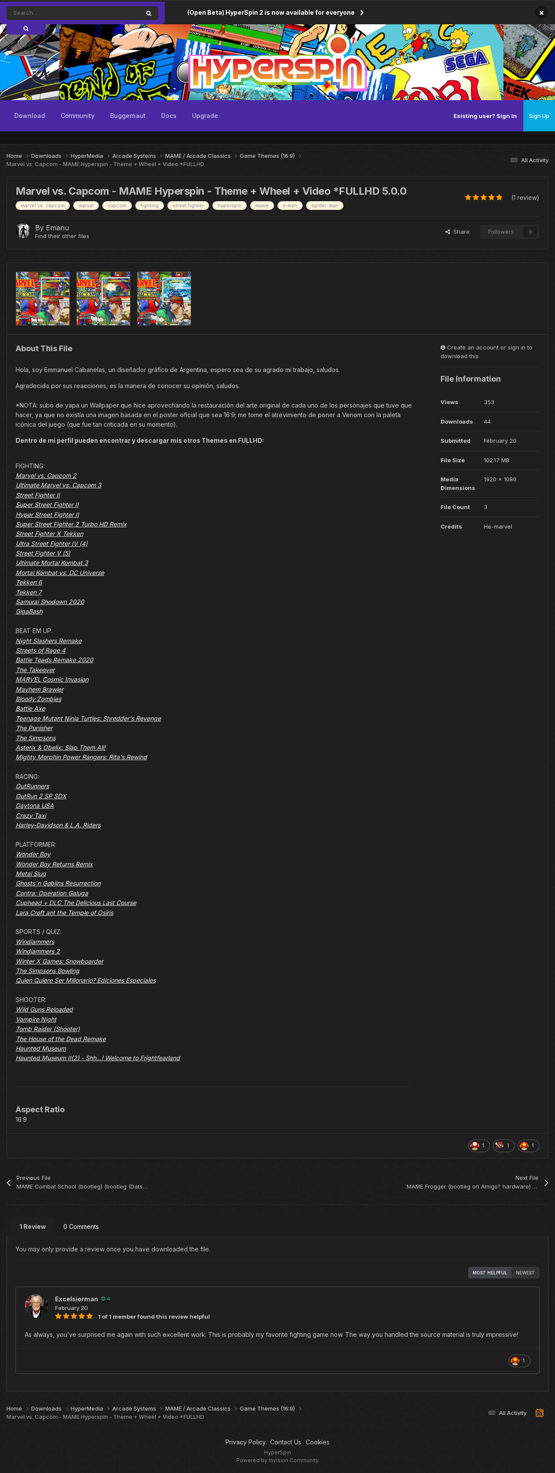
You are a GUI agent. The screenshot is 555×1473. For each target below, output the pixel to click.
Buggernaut (128, 115)
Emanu (57, 227)
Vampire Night (36, 1019)
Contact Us (285, 1442)
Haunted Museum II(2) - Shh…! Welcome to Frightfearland (98, 1057)
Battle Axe (30, 708)
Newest (525, 1272)
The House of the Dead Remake (61, 1038)
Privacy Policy (245, 1442)
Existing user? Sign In (485, 115)
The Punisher (34, 728)
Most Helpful (490, 1272)
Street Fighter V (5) (43, 553)
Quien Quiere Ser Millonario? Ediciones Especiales (86, 980)
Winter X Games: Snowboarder (59, 961)
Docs (168, 115)
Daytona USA (35, 805)
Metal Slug (31, 873)
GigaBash (29, 611)
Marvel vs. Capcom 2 (46, 475)
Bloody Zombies (38, 698)
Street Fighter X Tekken (49, 533)
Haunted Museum (41, 1048)
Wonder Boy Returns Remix (54, 864)
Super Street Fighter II (47, 504)
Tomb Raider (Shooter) (48, 1028)
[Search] (54, 13)
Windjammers (35, 941)
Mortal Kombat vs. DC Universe (60, 572)
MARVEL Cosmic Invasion (52, 679)
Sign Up (539, 115)
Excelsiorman (76, 1299)
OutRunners (32, 786)
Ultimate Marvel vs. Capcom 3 (58, 485)
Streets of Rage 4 (40, 650)
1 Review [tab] (33, 1226)
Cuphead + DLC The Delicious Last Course (76, 902)
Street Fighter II (38, 495)
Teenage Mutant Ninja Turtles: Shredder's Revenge (88, 718)
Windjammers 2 (38, 951)
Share (457, 231)
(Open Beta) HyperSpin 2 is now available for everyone (271, 12)
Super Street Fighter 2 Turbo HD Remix (71, 524)
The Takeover (35, 669)
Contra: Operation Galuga (52, 893)
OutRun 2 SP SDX (41, 796)
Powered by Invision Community (277, 1460)
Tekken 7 (29, 592)
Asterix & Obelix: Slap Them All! (60, 747)
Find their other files (62, 235)
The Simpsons (36, 737)
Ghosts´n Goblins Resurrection (58, 883)
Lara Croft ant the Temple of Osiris (64, 912)
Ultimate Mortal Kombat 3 (52, 562)
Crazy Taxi (31, 815)
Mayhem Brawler (39, 689)
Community (78, 115)
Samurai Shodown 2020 (50, 601)
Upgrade (205, 115)
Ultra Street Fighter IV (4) (52, 543)
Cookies (318, 1442)
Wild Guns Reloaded (44, 1009)
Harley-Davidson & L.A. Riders (58, 825)
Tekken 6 (29, 582)
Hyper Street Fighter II (47, 514)
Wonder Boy (33, 854)
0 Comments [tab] (81, 1226)
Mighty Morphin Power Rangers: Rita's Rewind (81, 757)
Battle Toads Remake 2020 (54, 659)
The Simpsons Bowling (47, 970)
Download (29, 115)
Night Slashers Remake (49, 640)
